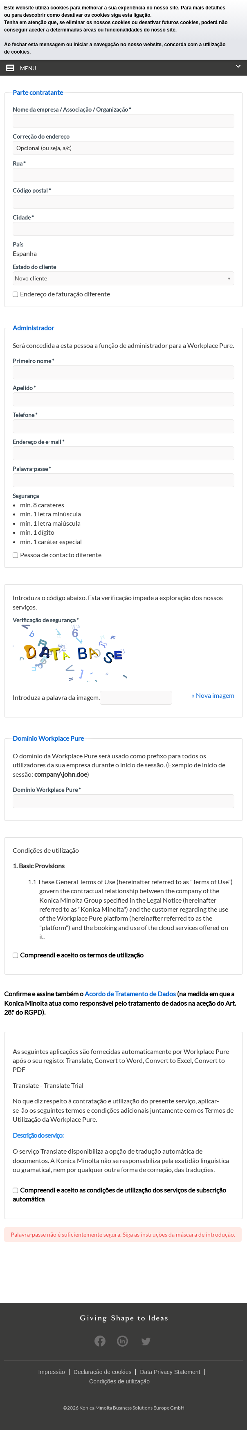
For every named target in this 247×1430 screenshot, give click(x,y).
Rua (19, 163)
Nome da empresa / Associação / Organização (72, 109)
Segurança (26, 495)
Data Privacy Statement (170, 1371)
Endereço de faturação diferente (61, 294)
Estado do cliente (34, 266)
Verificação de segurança (46, 619)
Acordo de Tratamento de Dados (130, 993)
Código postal (32, 190)
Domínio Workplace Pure (47, 789)
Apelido (24, 387)
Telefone (25, 414)
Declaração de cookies (103, 1371)
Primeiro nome (33, 360)
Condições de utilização (119, 1381)
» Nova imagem (213, 695)
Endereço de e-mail (39, 441)
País (18, 244)
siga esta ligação (130, 15)
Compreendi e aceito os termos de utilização (78, 955)
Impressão (51, 1371)
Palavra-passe (32, 468)
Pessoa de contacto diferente (57, 554)
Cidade (23, 217)
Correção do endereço (41, 136)
